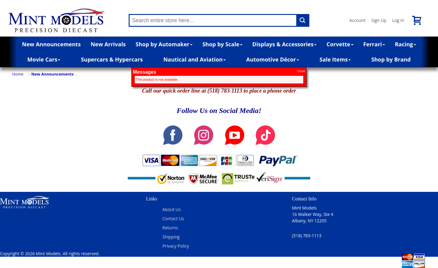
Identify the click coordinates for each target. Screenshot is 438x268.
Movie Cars (44, 59)
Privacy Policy (175, 246)
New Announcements (51, 44)
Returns (170, 228)
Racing (405, 44)
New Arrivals (108, 44)
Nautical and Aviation (194, 59)
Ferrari (374, 44)
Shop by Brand (391, 59)
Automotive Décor (272, 59)
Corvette (340, 44)
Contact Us (173, 218)
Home (17, 74)
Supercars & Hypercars (112, 59)
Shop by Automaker (164, 44)
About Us (171, 209)
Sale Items (335, 59)
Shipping (171, 237)
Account (357, 20)
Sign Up (378, 20)
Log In (398, 20)
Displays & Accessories (284, 44)
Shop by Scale (222, 44)
